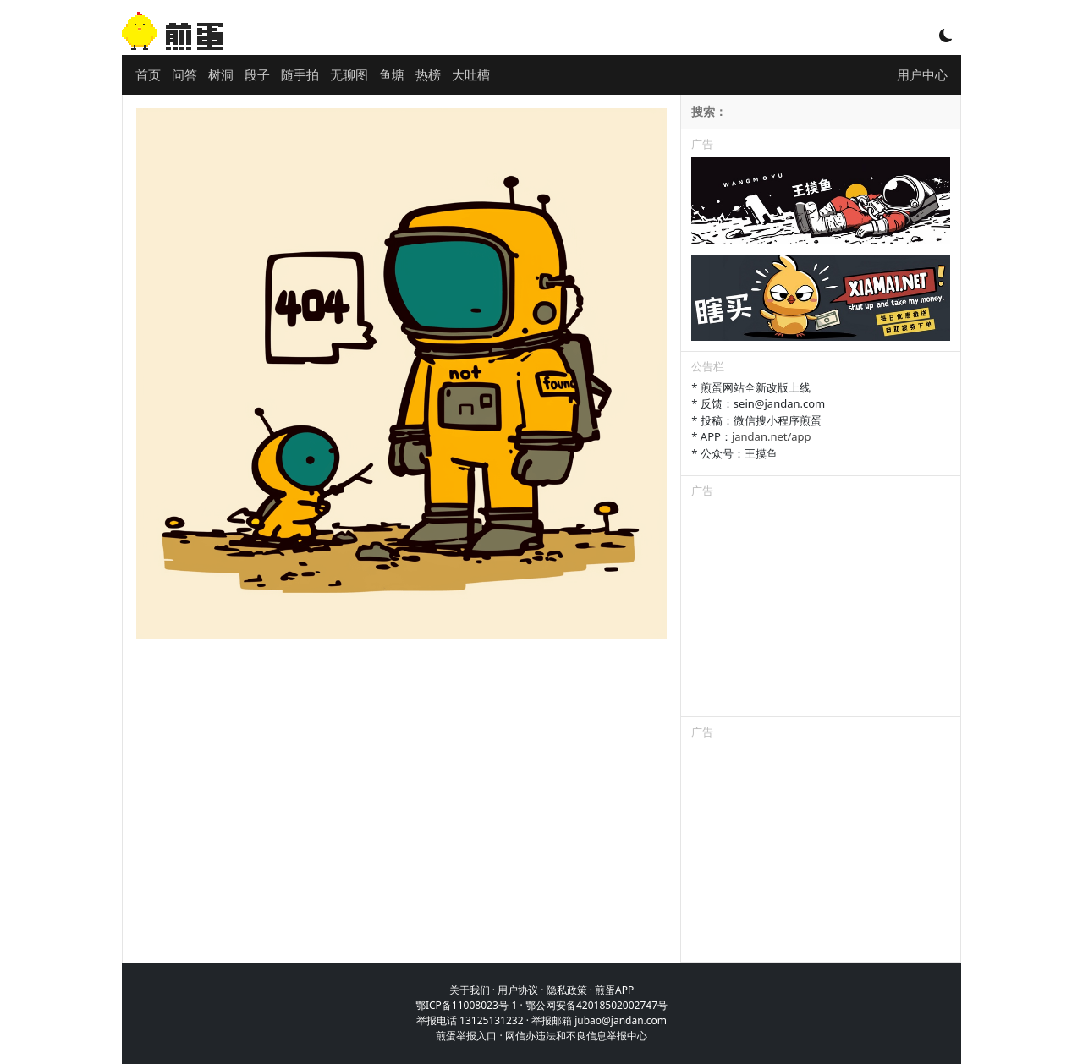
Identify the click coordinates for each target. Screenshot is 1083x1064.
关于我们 (469, 990)
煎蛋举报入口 (466, 1035)
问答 (184, 74)
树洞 (221, 74)
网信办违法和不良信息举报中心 (576, 1035)
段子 (257, 74)
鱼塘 (391, 74)
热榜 (428, 74)
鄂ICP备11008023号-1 (466, 1005)
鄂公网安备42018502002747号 (596, 1005)
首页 (148, 74)
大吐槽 (471, 74)
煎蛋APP (614, 990)
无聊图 (349, 74)
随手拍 (300, 74)
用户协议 (518, 990)
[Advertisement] (820, 610)
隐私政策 (567, 990)
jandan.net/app (771, 436)
